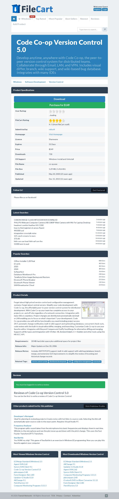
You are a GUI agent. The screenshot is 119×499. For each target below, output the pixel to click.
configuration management (82, 361)
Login (105, 9)
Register (97, 9)
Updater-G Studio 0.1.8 (23, 477)
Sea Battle (18, 437)
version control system (39, 361)
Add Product (19, 24)
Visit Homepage (55, 134)
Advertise (76, 495)
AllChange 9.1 (20, 480)
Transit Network (25, 495)
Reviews (95, 18)
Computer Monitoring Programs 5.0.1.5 (30, 485)
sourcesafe (97, 361)
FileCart (32, 10)
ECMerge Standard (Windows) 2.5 (28, 461)
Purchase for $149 (59, 105)
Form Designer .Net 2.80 (24, 475)
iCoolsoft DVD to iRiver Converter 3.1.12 (81, 480)
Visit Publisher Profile (95, 406)
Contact (67, 495)
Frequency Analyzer (22, 425)
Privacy (59, 495)
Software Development (35, 82)
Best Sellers (71, 18)
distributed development (58, 361)
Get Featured (99, 190)
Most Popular (56, 18)
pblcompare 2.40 (21, 472)
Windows (25, 18)
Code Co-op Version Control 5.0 (27, 469)
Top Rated (41, 18)
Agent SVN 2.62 (21, 464)
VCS (70, 361)
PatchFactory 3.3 (21, 483)
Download (59, 99)
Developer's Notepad (23, 416)
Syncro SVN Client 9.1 (23, 467)
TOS (53, 495)
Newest (84, 18)
